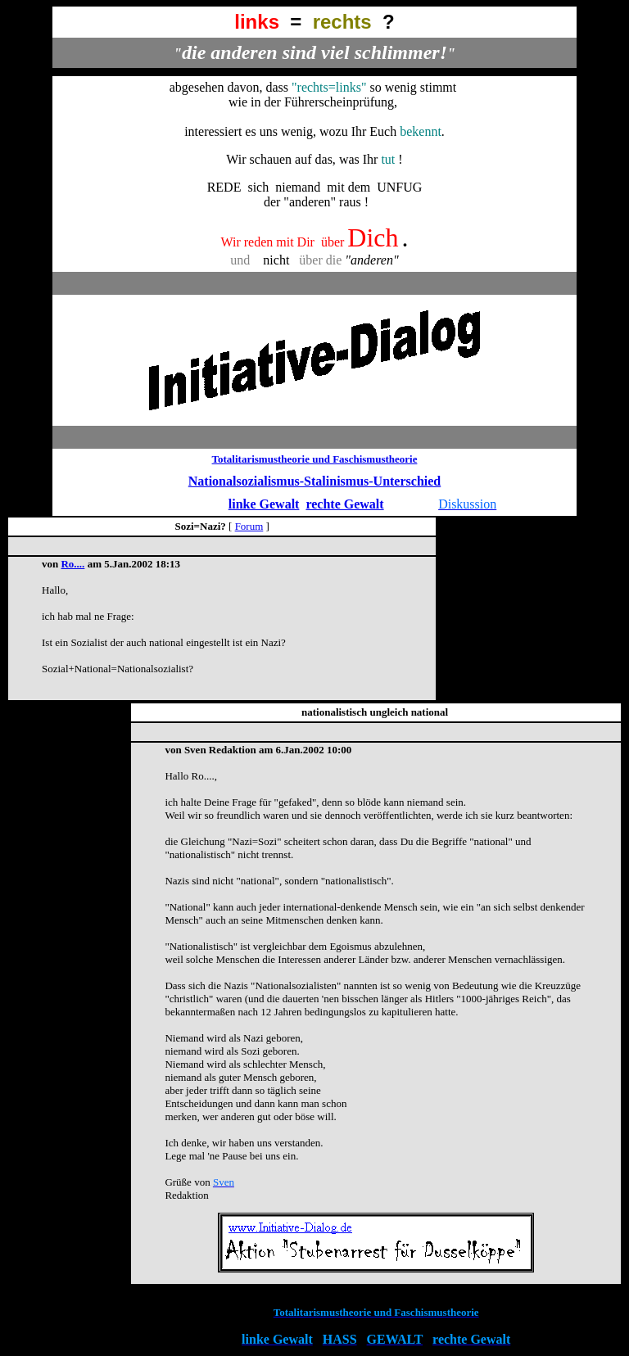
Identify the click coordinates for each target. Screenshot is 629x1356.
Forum (249, 526)
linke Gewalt (264, 504)
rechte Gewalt (344, 504)
